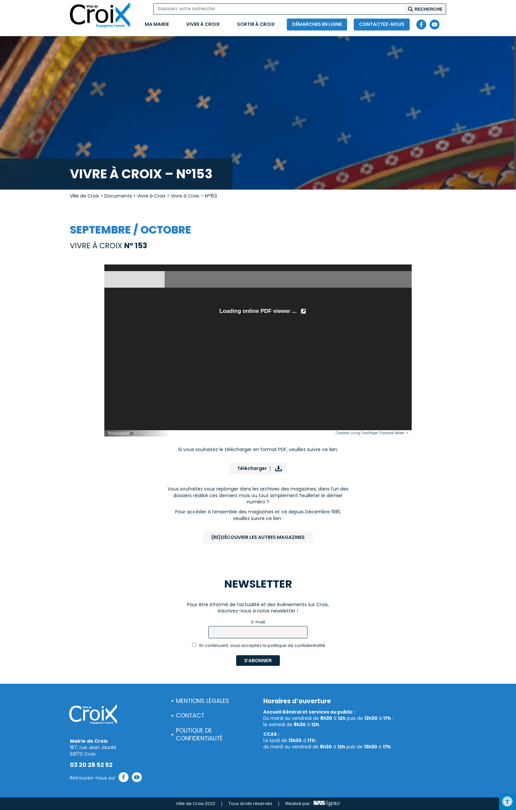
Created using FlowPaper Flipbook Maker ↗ (372, 433)
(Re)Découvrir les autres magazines (258, 537)
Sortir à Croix (256, 24)
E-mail (258, 622)
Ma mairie (157, 24)
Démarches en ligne (317, 24)
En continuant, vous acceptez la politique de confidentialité (259, 645)
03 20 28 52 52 (91, 765)
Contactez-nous (381, 24)
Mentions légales (202, 701)
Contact (190, 716)
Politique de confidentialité (199, 734)
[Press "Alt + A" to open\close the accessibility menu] (507, 801)
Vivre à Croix (203, 24)
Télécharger (252, 468)
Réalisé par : (312, 804)
